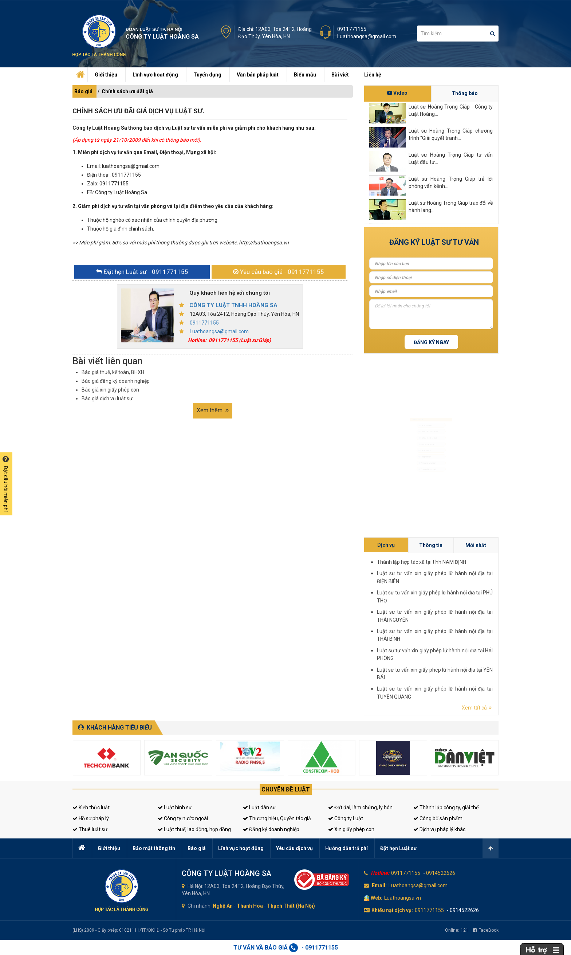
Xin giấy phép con (351, 829)
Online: (456, 930)
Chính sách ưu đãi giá (127, 91)
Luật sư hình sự (421, 403)
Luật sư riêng (419, 456)
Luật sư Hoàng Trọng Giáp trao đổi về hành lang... (451, 206)
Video (397, 93)
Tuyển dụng (207, 75)
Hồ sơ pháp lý (90, 818)
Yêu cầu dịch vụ (294, 848)
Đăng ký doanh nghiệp (271, 829)
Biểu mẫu (305, 75)
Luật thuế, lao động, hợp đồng (194, 829)
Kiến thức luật (91, 807)
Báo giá (83, 91)
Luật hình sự (175, 807)
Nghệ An (223, 906)
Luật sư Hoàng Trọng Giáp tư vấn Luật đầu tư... (451, 158)
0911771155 (351, 29)
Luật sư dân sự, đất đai (427, 416)
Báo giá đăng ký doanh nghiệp (116, 381)
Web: (376, 898)
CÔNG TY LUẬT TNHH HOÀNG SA (233, 305)
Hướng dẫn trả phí (346, 848)
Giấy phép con (420, 469)
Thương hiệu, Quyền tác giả (277, 818)
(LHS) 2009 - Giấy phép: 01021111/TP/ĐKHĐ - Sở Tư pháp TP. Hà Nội (138, 930)
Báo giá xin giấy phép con (110, 390)
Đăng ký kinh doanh (424, 443)
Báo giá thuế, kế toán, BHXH (113, 372)
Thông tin (479, 613)
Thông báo (465, 93)
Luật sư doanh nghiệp (426, 430)
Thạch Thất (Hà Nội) (291, 906)
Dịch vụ (472, 613)
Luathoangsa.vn (402, 898)
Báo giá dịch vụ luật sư (107, 398)
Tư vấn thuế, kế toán (425, 482)
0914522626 (440, 873)
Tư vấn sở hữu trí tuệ (425, 496)
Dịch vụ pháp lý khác (439, 829)
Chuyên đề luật (285, 789)
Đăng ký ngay (431, 342)
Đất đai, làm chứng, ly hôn (360, 807)
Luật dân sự (259, 807)
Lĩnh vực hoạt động (155, 75)
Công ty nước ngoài (183, 818)
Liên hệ (372, 75)
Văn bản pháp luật (258, 75)
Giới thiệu (106, 75)
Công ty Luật (345, 818)
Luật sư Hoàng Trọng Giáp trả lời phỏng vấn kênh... (451, 182)
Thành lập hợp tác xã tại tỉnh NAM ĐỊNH (478, 616)
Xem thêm (213, 410)
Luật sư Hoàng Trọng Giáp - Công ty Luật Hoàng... (451, 110)
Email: (379, 885)
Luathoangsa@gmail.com (366, 36)
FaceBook (486, 930)
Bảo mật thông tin (154, 848)
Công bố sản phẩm (437, 818)
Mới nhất (486, 613)
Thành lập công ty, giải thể (446, 807)
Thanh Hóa (250, 906)
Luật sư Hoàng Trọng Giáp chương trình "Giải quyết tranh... (451, 134)
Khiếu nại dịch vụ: (392, 910)
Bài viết (340, 75)
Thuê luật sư (89, 829)
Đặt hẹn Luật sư (398, 848)
